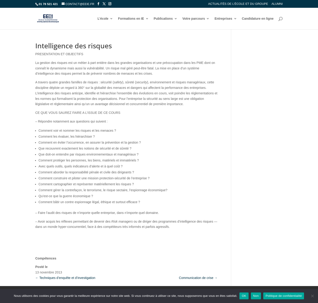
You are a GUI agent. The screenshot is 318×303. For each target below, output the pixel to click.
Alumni (277, 3)
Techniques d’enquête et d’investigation (65, 278)
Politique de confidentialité (284, 296)
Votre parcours (193, 18)
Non (256, 296)
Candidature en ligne (258, 18)
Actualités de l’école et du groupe (238, 3)
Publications (163, 18)
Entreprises (223, 18)
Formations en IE (131, 18)
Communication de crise (198, 278)
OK (244, 296)
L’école (103, 18)
